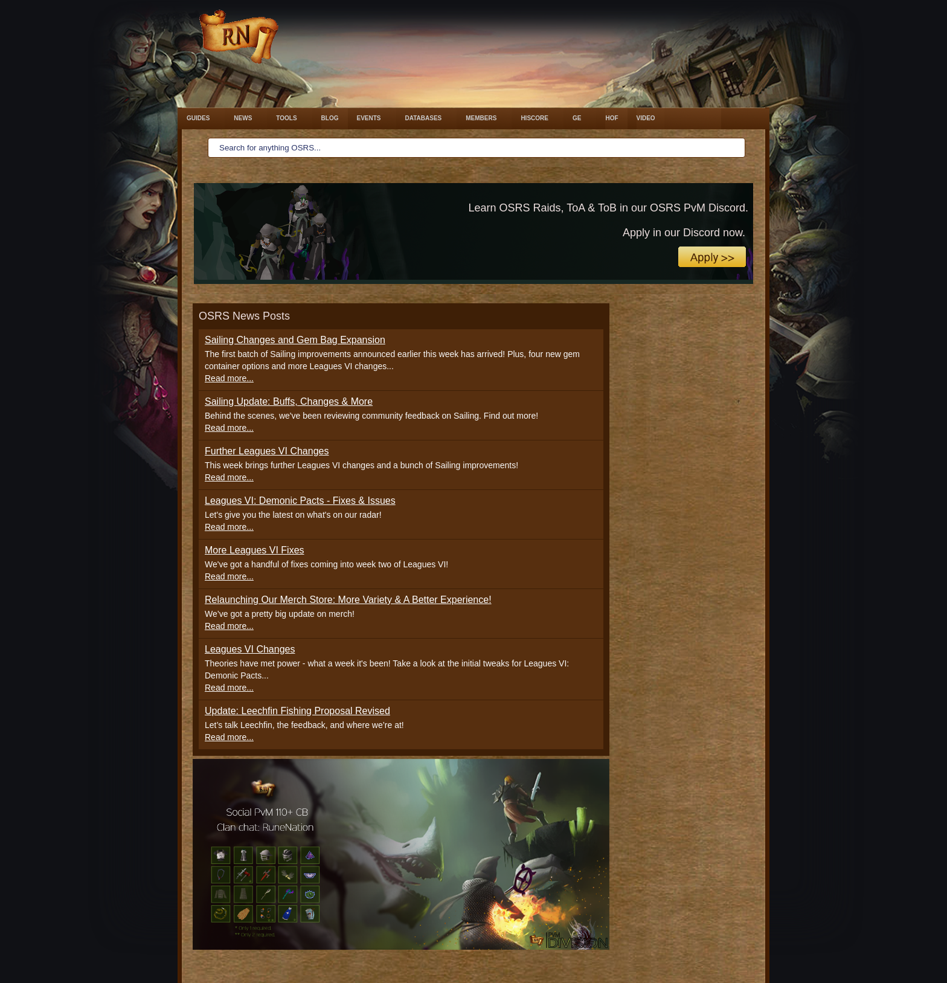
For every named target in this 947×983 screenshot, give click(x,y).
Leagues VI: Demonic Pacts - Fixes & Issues (300, 500)
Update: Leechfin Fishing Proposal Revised (297, 711)
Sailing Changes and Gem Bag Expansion (295, 340)
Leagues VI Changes (250, 649)
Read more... (229, 378)
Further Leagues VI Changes (267, 451)
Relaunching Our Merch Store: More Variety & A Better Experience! (348, 600)
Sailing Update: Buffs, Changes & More (289, 401)
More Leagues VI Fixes (254, 550)
